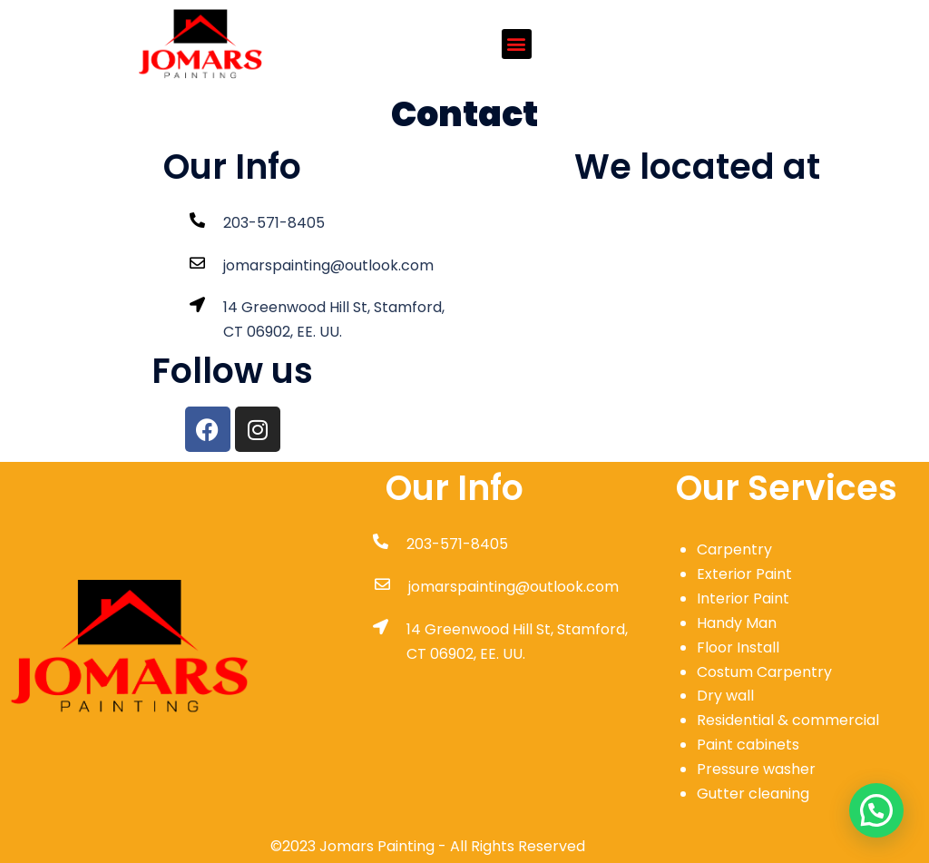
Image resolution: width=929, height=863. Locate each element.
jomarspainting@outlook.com (328, 265)
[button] (517, 44)
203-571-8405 (274, 222)
